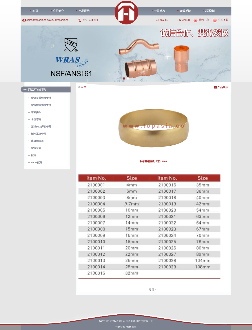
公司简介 (58, 10)
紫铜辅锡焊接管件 (41, 105)
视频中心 (204, 19)
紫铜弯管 (36, 148)
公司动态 (159, 10)
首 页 (35, 10)
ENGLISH (163, 20)
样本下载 (223, 19)
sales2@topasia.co (57, 20)
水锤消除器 (37, 141)
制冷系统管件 (38, 133)
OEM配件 (36, 162)
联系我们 (210, 10)
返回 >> (153, 289)
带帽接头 (36, 112)
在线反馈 (185, 10)
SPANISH (184, 20)
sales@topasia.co (36, 20)
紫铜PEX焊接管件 (41, 126)
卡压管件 (36, 119)
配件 (33, 155)
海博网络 (131, 327)
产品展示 (84, 10)
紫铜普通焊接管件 (41, 98)
